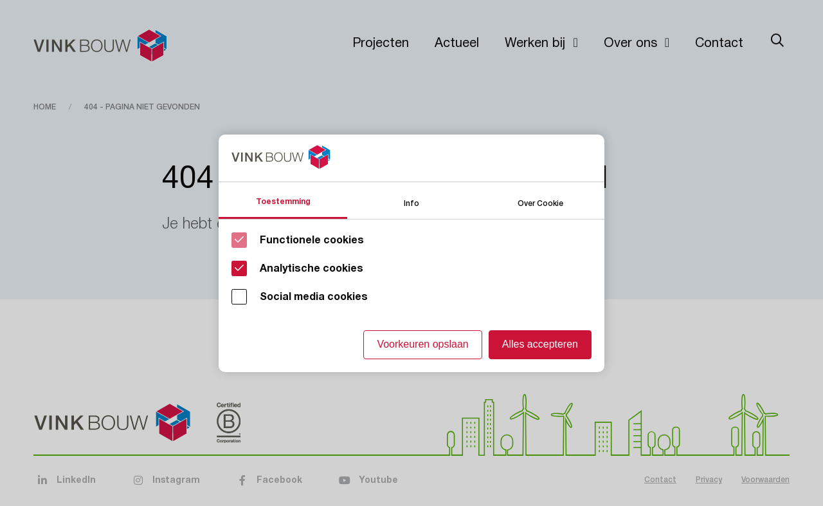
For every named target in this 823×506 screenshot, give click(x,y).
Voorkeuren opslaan (422, 344)
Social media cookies (314, 297)
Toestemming (283, 201)
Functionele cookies (312, 240)
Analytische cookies (311, 268)
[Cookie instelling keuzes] (411, 253)
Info (411, 202)
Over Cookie (540, 202)
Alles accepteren (540, 344)
